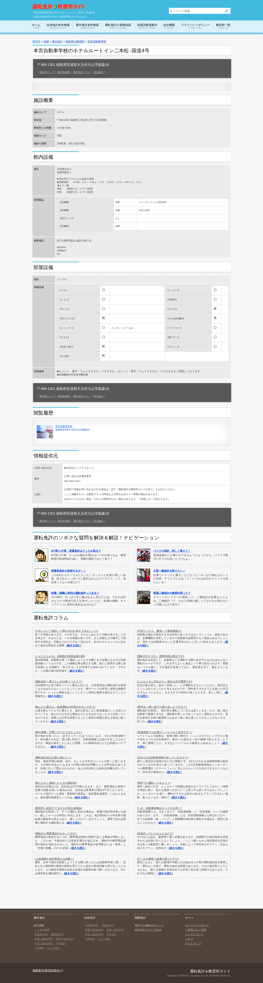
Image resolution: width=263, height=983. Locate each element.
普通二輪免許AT (65, 939)
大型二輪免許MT (44, 943)
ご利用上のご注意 (195, 929)
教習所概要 (64, 72)
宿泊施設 (98, 72)
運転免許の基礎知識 (118, 26)
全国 (46, 41)
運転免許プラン (81, 72)
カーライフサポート (197, 925)
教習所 (36, 41)
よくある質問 (42, 929)
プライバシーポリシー (195, 26)
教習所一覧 (223, 26)
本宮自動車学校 (96, 41)
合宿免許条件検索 (58, 26)
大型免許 (39, 948)
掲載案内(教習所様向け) (47, 970)
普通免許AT (57, 934)
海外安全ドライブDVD (148, 929)
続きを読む (74, 645)
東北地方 (57, 41)
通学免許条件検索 (87, 26)
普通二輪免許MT (44, 939)
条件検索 (38, 925)
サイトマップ (193, 943)
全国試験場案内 (147, 26)
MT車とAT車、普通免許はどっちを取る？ (76, 550)
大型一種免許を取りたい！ (169, 570)
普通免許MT (41, 934)
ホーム (36, 26)
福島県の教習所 (75, 41)
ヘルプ (189, 938)
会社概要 (169, 26)
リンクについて (194, 934)
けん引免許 (53, 948)
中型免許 (61, 943)
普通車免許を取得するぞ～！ (68, 570)
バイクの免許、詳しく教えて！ (172, 550)
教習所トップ (47, 72)
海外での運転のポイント (149, 925)
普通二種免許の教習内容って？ (172, 593)
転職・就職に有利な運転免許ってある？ (75, 593)
